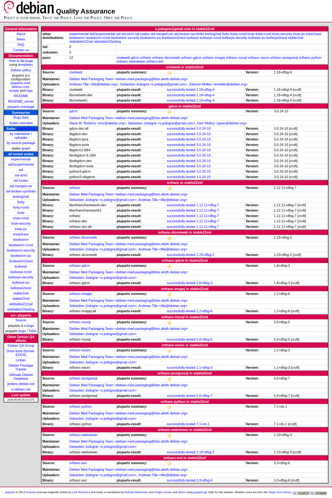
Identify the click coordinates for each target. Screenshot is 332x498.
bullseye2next (21, 288)
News (21, 39)
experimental (21, 159)
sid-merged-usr (21, 186)
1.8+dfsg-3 (204, 283)
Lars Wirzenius (81, 492)
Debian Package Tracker (20, 367)
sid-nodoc (21, 180)
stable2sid (21, 293)
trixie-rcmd (21, 218)
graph (26, 148)
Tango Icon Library (279, 492)
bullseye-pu (21, 282)
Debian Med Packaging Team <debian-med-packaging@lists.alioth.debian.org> (128, 79)
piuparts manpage (20, 107)
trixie (21, 213)
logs (29, 90)
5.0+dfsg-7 (204, 396)
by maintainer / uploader (21, 135)
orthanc (145, 57)
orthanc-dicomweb (166, 57)
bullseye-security (20, 277)
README (21, 96)
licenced (31, 492)
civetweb (123, 57)
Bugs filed (21, 117)
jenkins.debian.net (20, 384)
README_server (21, 101)
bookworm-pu (21, 255)
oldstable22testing (20, 309)
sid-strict (21, 175)
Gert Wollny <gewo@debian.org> (222, 123)
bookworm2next (21, 261)
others (181, 492)
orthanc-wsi (154, 61)
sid (21, 170)
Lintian (21, 360)
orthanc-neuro (258, 57)
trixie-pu (21, 229)
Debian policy (21, 70)
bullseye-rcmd (21, 272)
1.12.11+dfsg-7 (207, 205)
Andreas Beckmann (136, 492)
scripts (14, 90)
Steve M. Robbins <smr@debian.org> (97, 123)
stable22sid (26, 129)
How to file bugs (21, 61)
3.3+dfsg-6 (204, 480)
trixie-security (21, 223)
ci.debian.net (21, 389)
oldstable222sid (21, 304)
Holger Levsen (163, 492)
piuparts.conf (20, 83)
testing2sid (21, 196)
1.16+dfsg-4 (205, 89)
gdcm (135, 57)
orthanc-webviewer (131, 61)
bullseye (21, 266)
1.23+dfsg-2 (205, 255)
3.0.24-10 (203, 128)
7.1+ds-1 (203, 424)
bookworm (21, 239)
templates (25, 64)
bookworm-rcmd (21, 245)
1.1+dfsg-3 (204, 367)
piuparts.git (200, 492)
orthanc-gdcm (191, 57)
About (20, 34)
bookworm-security (21, 250)
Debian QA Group (21, 345)
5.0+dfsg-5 (204, 339)
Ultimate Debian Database (21, 376)
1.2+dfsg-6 (204, 311)
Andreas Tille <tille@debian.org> (93, 84)
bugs (30, 325)
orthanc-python (310, 57)
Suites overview (21, 123)
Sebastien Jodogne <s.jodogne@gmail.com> (154, 84)
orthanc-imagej (213, 57)
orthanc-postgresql (284, 57)
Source (21, 320)
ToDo (32, 331)
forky (21, 202)
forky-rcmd (21, 207)
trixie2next (21, 234)
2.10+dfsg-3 (205, 452)
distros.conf (20, 87)
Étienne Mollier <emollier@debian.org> (218, 84)
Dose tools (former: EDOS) (21, 353)
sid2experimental (21, 164)
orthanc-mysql (236, 57)
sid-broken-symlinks (21, 191)
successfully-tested (181, 89)
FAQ (21, 45)
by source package (21, 143)
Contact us (21, 50)
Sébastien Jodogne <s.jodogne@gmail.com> (161, 123)
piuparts (10, 492)
